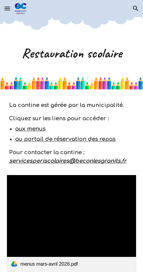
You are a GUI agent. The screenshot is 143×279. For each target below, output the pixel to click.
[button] (7, 8)
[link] (71, 223)
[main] (71, 53)
